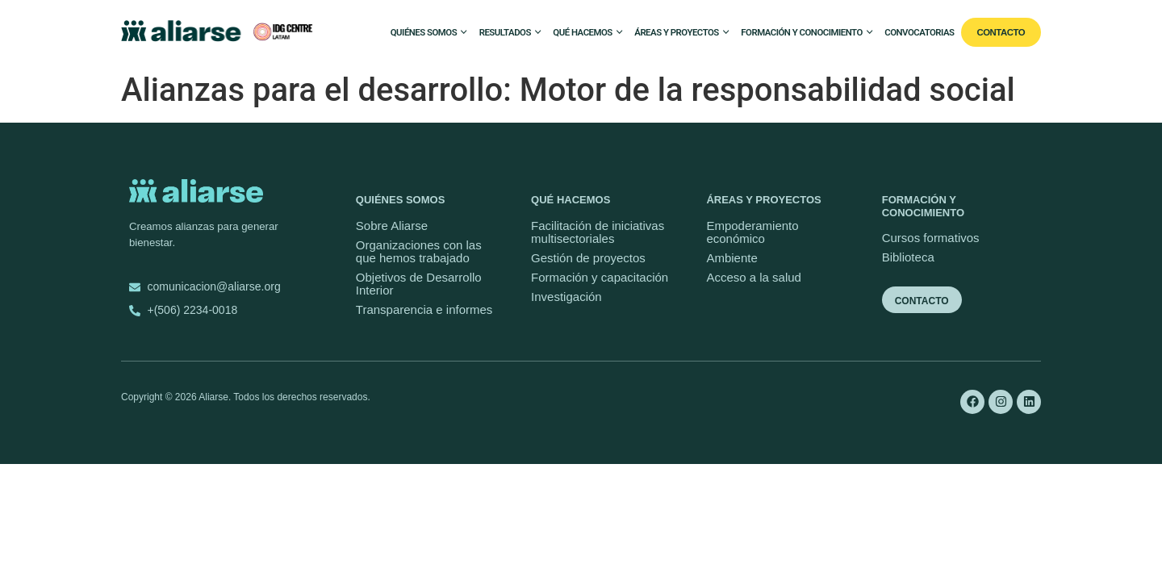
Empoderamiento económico (752, 232)
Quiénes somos (424, 32)
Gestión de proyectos (588, 258)
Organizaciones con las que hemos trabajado (419, 251)
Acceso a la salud (753, 277)
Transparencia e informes (424, 309)
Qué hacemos (582, 32)
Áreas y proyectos (676, 32)
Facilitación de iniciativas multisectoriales (597, 232)
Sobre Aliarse (392, 225)
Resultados (505, 32)
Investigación (566, 296)
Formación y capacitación (599, 277)
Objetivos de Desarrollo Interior (419, 283)
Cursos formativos (931, 238)
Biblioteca (908, 257)
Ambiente (731, 258)
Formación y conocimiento (801, 32)
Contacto (1001, 32)
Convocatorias (919, 32)
